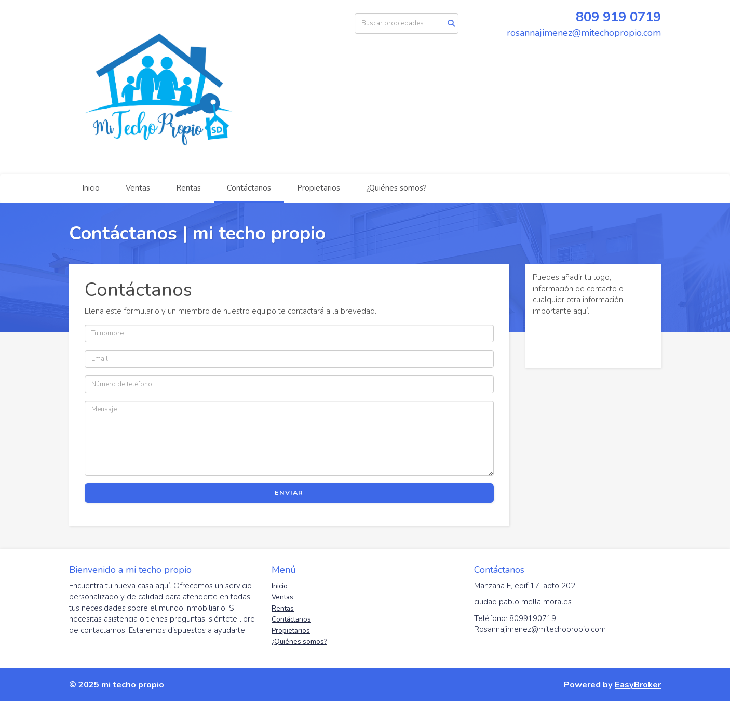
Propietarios (318, 188)
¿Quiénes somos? (396, 188)
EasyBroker (638, 685)
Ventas (138, 188)
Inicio (91, 188)
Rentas (188, 188)
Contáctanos (249, 188)
